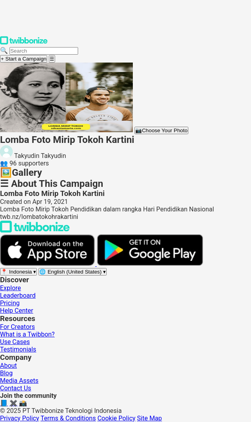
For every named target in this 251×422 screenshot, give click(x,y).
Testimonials (18, 349)
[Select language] (72, 272)
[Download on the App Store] (48, 264)
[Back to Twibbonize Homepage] (35, 230)
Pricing (10, 303)
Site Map (149, 418)
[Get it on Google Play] (150, 264)
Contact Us (15, 388)
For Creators (17, 327)
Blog (6, 373)
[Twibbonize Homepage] (24, 43)
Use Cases (15, 342)
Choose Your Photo (161, 130)
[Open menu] (52, 59)
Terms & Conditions (68, 418)
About (8, 365)
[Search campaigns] (44, 51)
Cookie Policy (117, 418)
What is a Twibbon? (27, 334)
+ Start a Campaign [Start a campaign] (23, 59)
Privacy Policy (19, 418)
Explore (10, 288)
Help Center (16, 310)
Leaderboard (18, 295)
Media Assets (19, 380)
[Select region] (18, 272)
